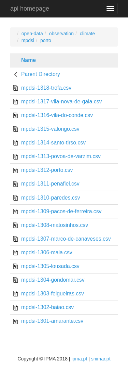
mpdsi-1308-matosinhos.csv (54, 225)
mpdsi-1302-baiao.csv (47, 307)
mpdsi (28, 40)
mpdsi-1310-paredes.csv (50, 198)
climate (87, 33)
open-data (32, 33)
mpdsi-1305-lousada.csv (50, 266)
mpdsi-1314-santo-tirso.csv (53, 142)
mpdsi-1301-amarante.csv (52, 321)
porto (45, 40)
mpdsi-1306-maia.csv (46, 252)
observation (61, 33)
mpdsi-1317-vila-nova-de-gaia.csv (61, 101)
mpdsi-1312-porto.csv (47, 170)
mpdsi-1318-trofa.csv (46, 88)
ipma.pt (79, 358)
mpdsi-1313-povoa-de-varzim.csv (61, 156)
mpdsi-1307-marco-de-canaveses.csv (66, 239)
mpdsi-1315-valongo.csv (50, 129)
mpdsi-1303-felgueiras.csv (52, 293)
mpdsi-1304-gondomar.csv (53, 280)
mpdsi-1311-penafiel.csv (50, 184)
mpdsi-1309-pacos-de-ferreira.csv (61, 211)
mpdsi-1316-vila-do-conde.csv (57, 115)
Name (28, 60)
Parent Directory (40, 74)
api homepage (29, 8)
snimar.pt (101, 358)
